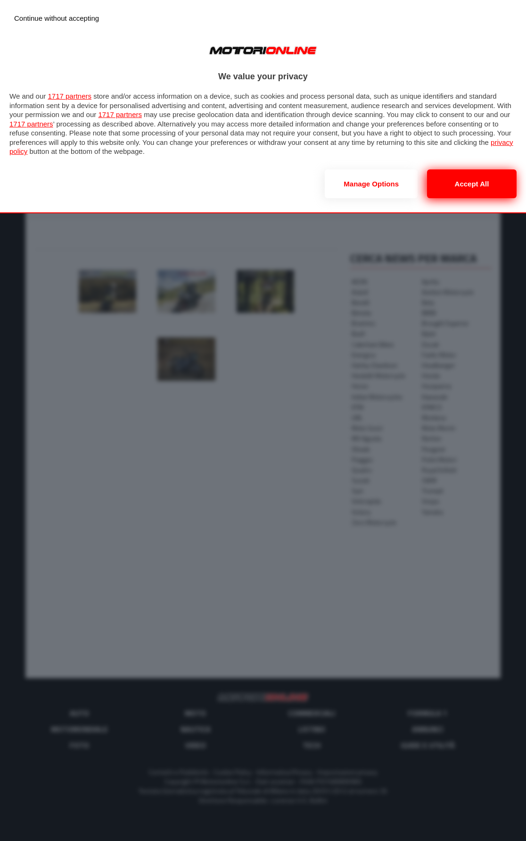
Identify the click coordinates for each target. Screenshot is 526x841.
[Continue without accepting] (56, 18)
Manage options (371, 184)
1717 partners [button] (69, 96)
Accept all (472, 184)
